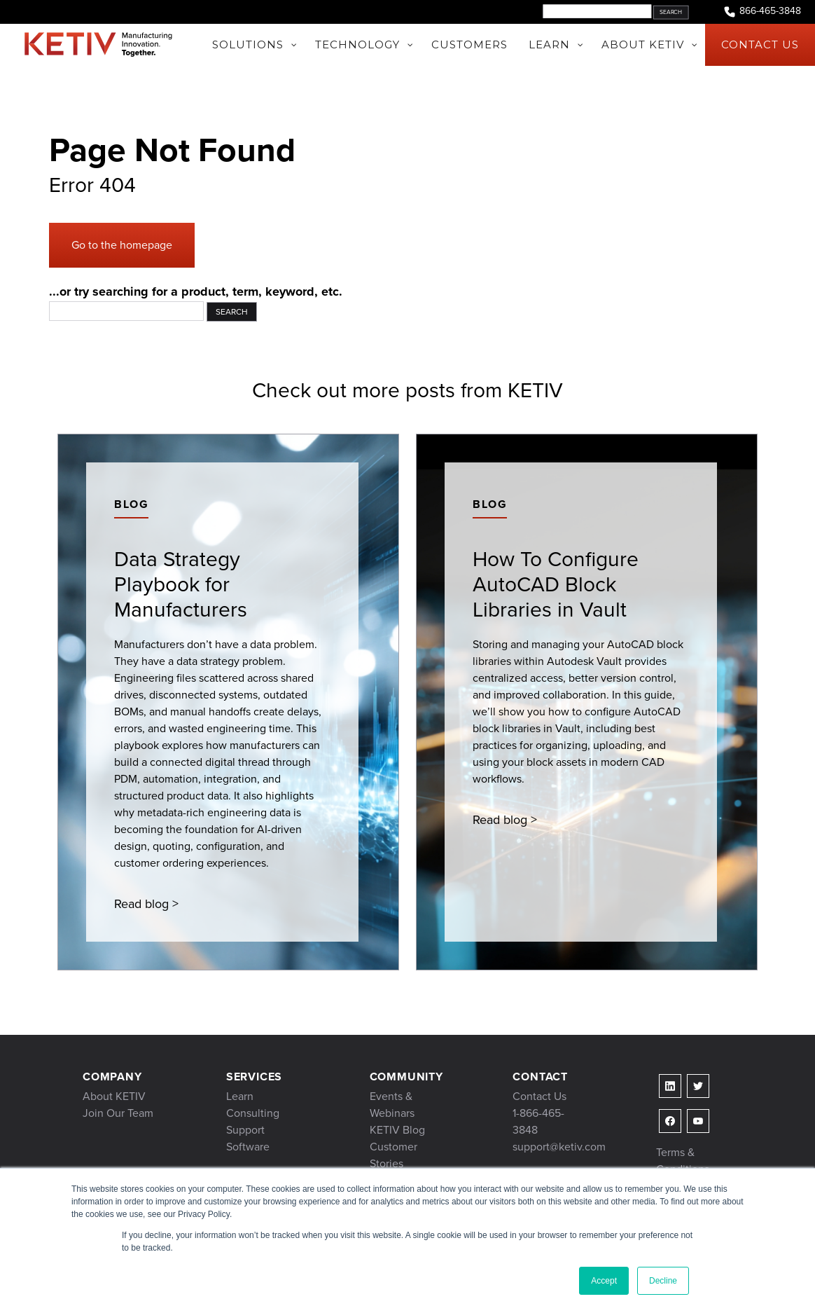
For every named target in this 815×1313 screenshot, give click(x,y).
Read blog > (146, 904)
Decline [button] (663, 1281)
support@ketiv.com (559, 1147)
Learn (239, 1096)
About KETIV (114, 1096)
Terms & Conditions (682, 1160)
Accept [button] (604, 1281)
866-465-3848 (762, 11)
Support (245, 1130)
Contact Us (539, 1096)
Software (248, 1147)
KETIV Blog (397, 1130)
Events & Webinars (392, 1104)
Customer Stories (393, 1155)
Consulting (252, 1113)
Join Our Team (118, 1113)
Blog (131, 504)
